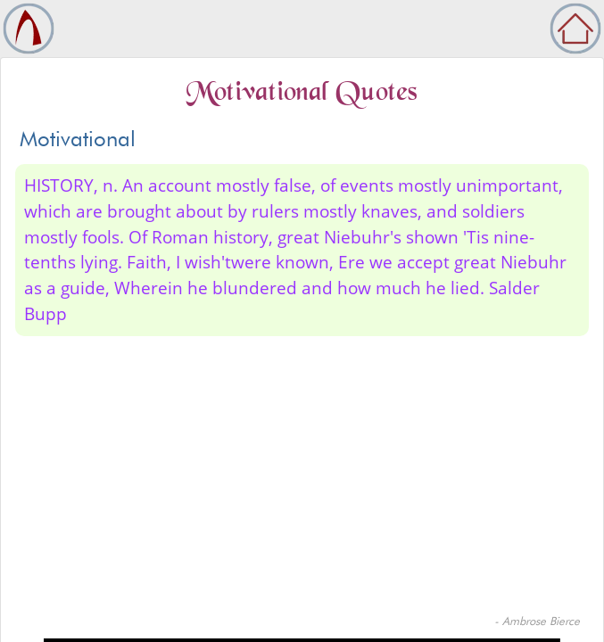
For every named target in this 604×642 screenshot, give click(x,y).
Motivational (78, 139)
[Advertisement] (302, 479)
